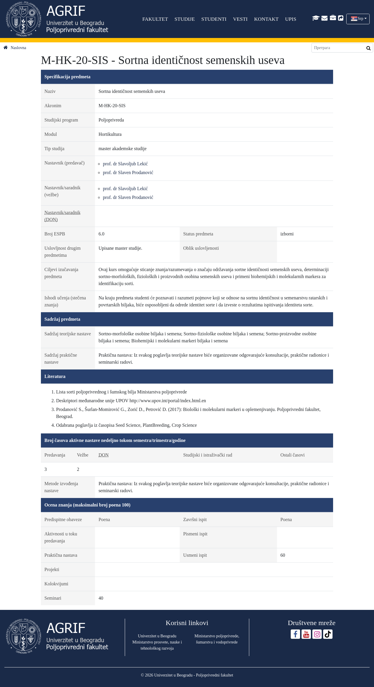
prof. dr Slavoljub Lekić (125, 163)
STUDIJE (184, 19)
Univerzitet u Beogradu (157, 636)
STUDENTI (213, 19)
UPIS (290, 19)
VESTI (240, 19)
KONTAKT (266, 19)
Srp (360, 18)
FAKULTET (155, 19)
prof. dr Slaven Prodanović (128, 172)
